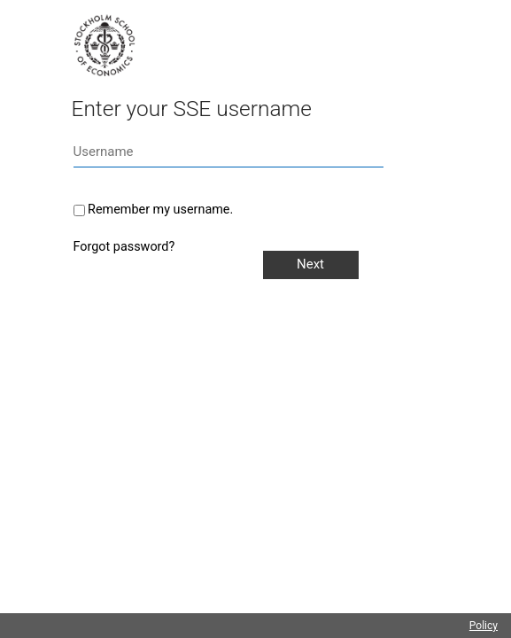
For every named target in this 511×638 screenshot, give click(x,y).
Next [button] (310, 264)
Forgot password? (124, 246)
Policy (483, 625)
